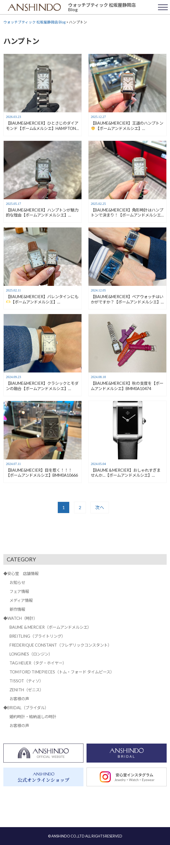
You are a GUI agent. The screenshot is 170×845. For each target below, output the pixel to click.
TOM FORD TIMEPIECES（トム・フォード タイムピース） (61, 672)
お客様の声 (19, 698)
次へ (99, 507)
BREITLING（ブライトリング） (37, 636)
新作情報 (17, 609)
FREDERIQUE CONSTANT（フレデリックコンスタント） (60, 645)
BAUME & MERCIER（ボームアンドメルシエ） (50, 627)
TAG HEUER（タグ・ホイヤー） (37, 663)
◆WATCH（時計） (20, 618)
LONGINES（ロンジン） (30, 654)
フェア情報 (19, 591)
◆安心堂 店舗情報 (21, 573)
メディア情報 (21, 600)
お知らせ (17, 582)
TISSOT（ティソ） (26, 680)
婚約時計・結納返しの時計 (32, 716)
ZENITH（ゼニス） (26, 689)
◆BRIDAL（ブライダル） (26, 707)
